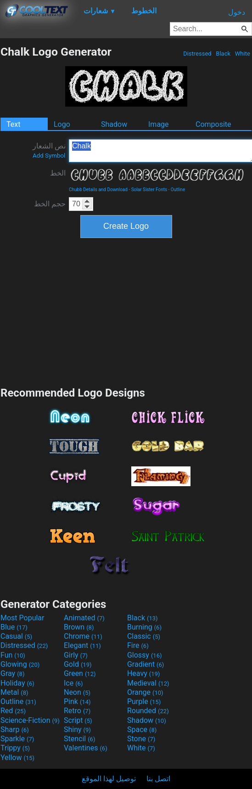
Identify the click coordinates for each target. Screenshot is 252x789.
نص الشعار (49, 150)
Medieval (148, 683)
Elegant (82, 645)
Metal (14, 692)
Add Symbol (49, 155)
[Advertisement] (126, 311)
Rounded (148, 710)
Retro (77, 710)
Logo (62, 124)
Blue (14, 627)
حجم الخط (50, 203)
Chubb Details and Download (98, 189)
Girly (76, 655)
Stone (141, 738)
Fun (12, 655)
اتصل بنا (158, 778)
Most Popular (22, 617)
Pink (77, 701)
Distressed (197, 53)
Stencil (79, 738)
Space (142, 729)
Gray (12, 673)
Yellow (17, 757)
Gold (78, 664)
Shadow (114, 124)
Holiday (17, 683)
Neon (77, 692)
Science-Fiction (30, 720)
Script (78, 720)
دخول (236, 12)
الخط (58, 173)
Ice (73, 683)
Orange (145, 692)
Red (13, 710)
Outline (178, 189)
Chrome (83, 636)
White (243, 53)
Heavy (143, 673)
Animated (84, 617)
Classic (143, 636)
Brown (79, 627)
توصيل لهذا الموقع (109, 778)
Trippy (15, 748)
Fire (138, 645)
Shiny (77, 729)
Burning (144, 627)
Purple (144, 701)
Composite (213, 124)
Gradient (145, 664)
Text (13, 124)
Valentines (85, 748)
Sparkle (17, 738)
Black (223, 53)
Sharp (14, 729)
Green (80, 673)
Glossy (144, 655)
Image (158, 124)
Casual (16, 636)
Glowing (19, 664)
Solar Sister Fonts (149, 189)
